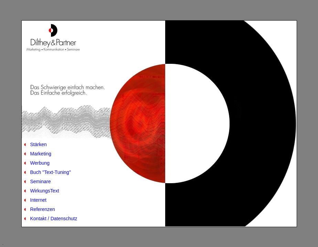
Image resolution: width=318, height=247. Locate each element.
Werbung (40, 163)
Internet (38, 200)
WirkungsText (44, 190)
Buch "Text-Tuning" (50, 172)
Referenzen (42, 209)
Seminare (40, 181)
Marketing (40, 153)
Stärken (38, 144)
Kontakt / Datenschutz (53, 218)
